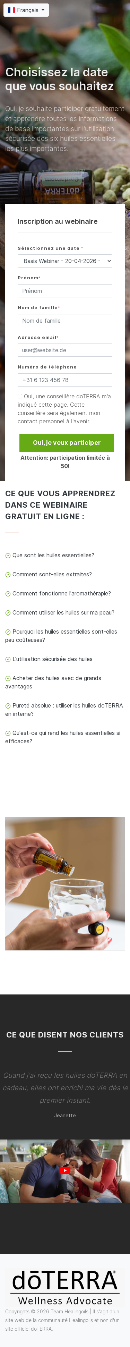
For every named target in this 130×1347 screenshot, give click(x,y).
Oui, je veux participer (67, 442)
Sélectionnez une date (50, 248)
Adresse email (38, 337)
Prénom (29, 277)
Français (24, 10)
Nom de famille (39, 307)
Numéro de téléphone (47, 367)
